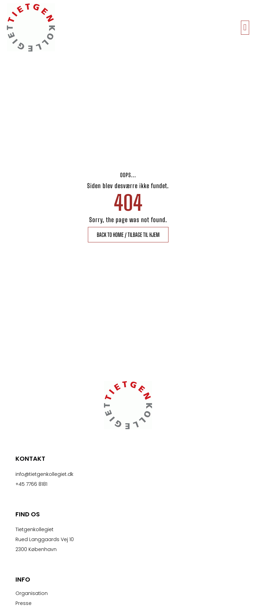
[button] (245, 28)
